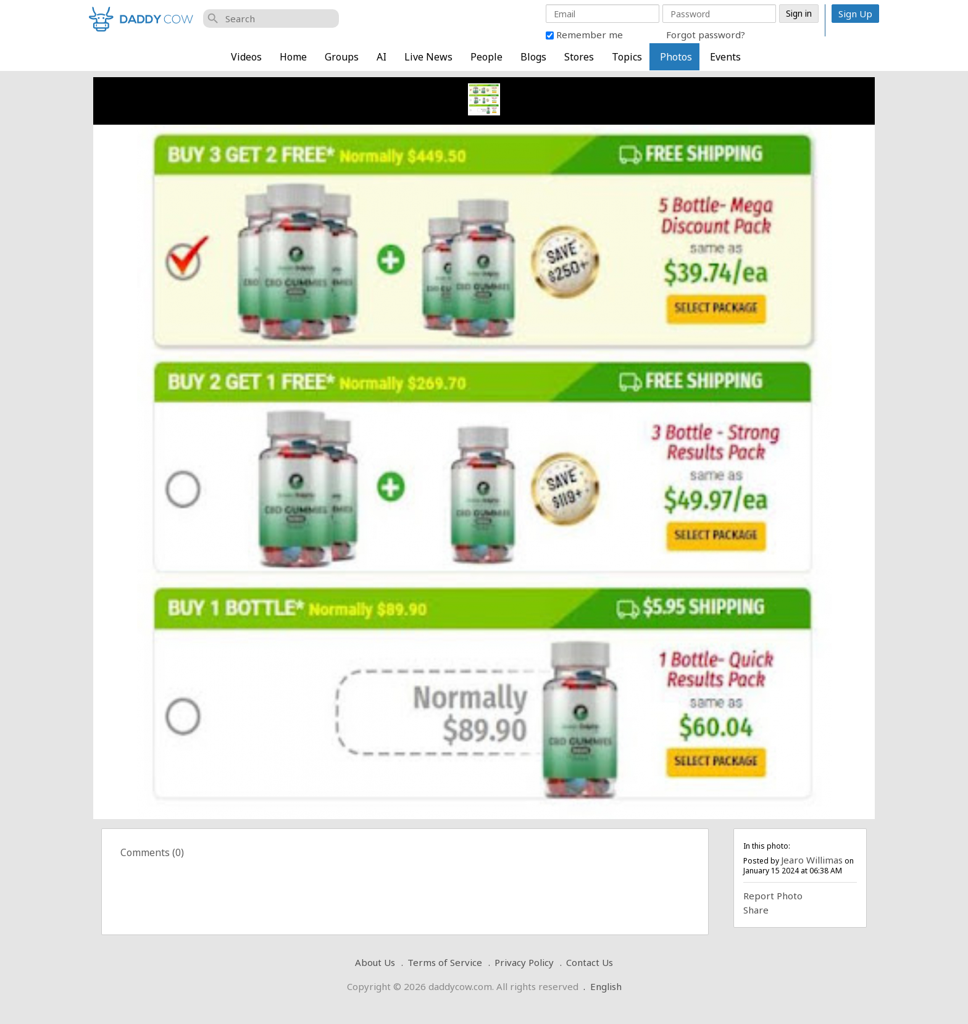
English (606, 986)
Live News (428, 57)
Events (725, 57)
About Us (375, 962)
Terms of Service (444, 962)
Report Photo (773, 895)
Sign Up (855, 13)
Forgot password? (705, 34)
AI (381, 57)
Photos (676, 57)
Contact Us (589, 962)
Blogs (533, 57)
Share (756, 910)
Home (293, 57)
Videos (246, 57)
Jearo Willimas (812, 860)
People (486, 57)
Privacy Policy (524, 962)
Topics (627, 57)
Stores (579, 57)
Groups (342, 57)
